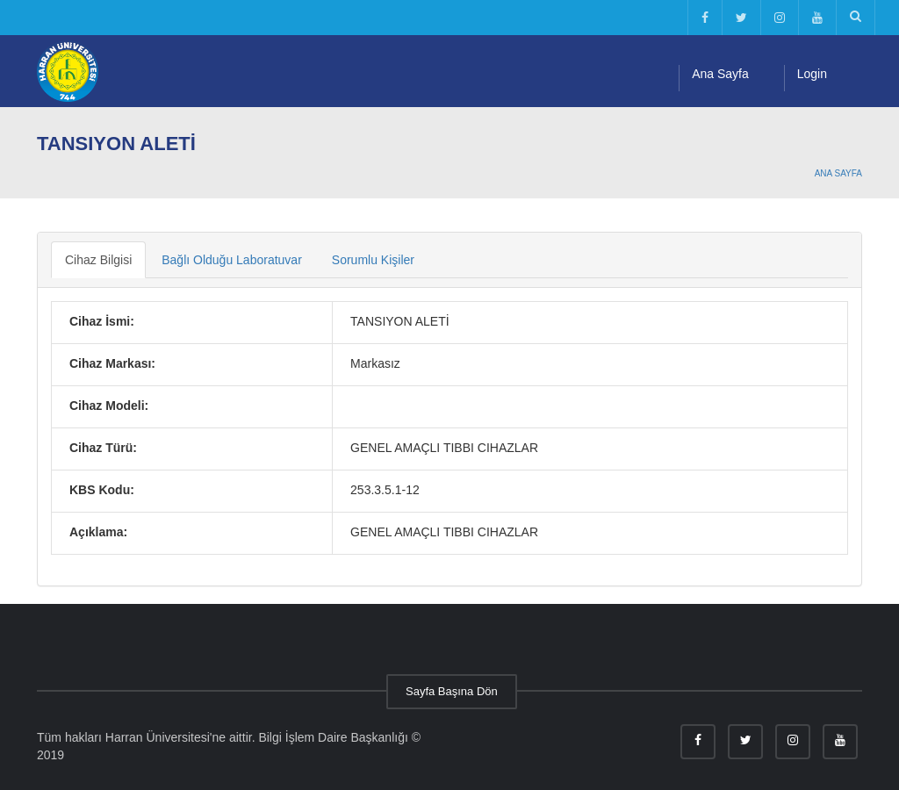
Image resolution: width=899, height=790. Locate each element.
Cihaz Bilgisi (98, 260)
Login (812, 74)
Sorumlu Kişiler (373, 260)
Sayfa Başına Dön (452, 691)
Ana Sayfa (720, 74)
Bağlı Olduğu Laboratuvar (232, 260)
